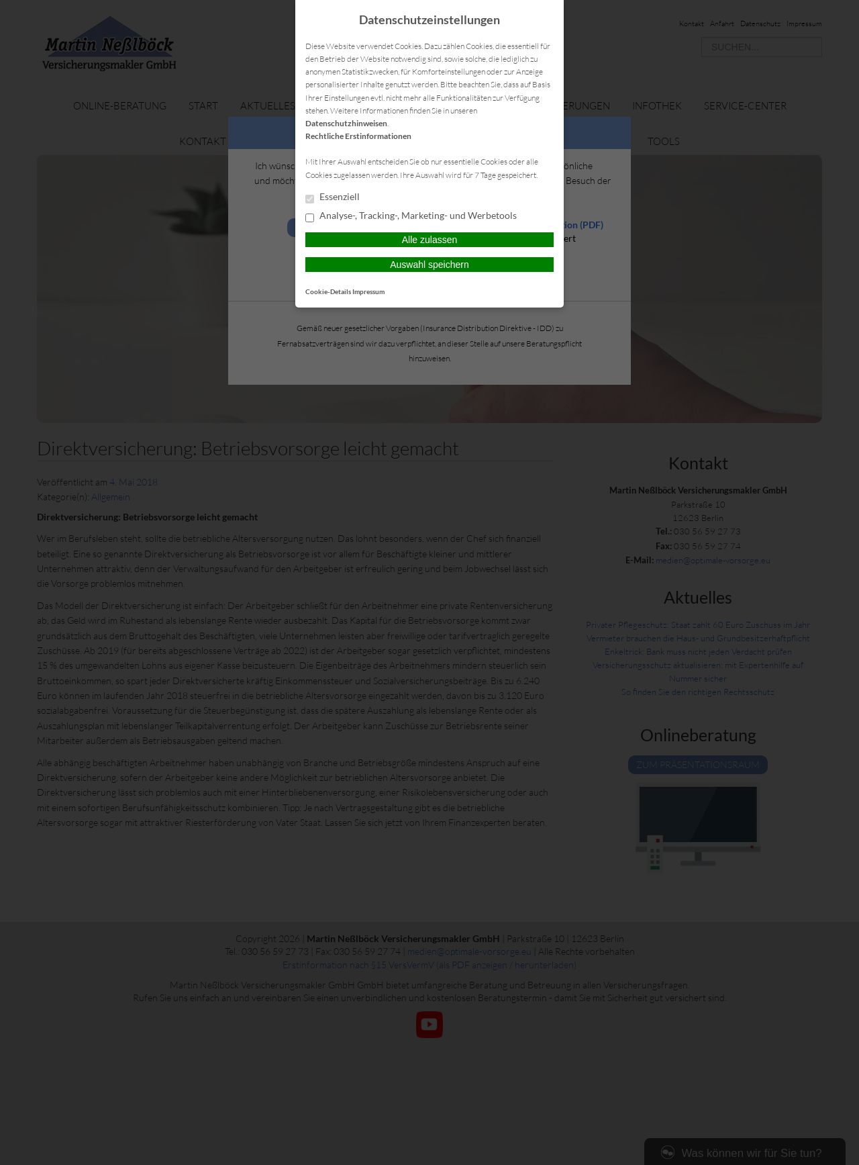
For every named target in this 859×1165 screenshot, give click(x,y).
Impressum (368, 291)
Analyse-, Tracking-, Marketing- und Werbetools (411, 216)
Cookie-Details (328, 291)
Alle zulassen (430, 239)
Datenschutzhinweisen (346, 123)
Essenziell (332, 197)
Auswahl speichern (429, 264)
